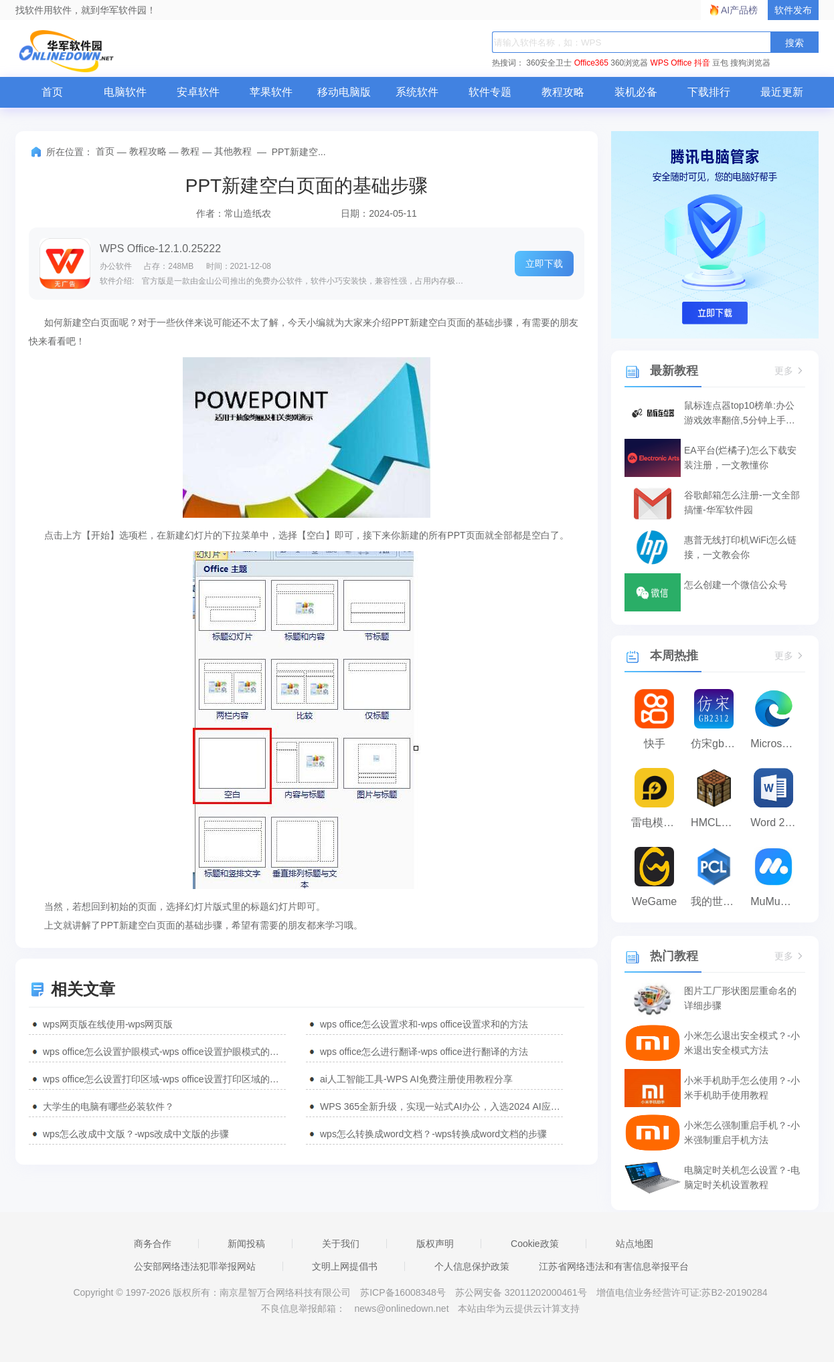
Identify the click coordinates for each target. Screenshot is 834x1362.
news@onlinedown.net (401, 1308)
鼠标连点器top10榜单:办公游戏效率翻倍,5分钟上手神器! (739, 413)
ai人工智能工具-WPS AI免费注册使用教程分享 (416, 1079)
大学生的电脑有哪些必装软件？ (108, 1106)
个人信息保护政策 (471, 1266)
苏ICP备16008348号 (403, 1292)
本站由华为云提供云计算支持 (519, 1308)
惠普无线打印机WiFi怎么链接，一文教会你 (740, 547)
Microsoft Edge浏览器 (776, 743)
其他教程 (233, 151)
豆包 (720, 63)
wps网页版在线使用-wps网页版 (108, 1024)
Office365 (591, 63)
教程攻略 (562, 92)
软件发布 (793, 10)
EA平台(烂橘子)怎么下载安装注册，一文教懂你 (740, 457)
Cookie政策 (535, 1243)
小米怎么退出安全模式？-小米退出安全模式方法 (742, 1043)
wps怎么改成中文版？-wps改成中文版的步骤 (136, 1134)
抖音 (702, 63)
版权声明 (435, 1243)
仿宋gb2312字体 (717, 743)
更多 (789, 371)
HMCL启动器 (717, 822)
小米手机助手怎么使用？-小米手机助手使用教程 (742, 1087)
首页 (52, 92)
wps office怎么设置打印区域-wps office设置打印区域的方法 (164, 1079)
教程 (190, 151)
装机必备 (635, 92)
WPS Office (671, 63)
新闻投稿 (246, 1243)
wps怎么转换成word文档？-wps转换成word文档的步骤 (433, 1134)
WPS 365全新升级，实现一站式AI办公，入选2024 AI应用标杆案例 (441, 1106)
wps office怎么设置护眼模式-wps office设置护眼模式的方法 (164, 1051)
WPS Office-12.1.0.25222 (160, 248)
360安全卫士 (549, 63)
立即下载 (544, 263)
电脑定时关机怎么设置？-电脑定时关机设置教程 (742, 1177)
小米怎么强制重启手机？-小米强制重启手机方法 (742, 1132)
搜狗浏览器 (750, 63)
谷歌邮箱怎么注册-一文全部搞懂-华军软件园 (742, 502)
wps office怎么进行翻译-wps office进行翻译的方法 (424, 1051)
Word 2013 (776, 822)
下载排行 (708, 92)
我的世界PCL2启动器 (717, 901)
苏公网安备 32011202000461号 (522, 1292)
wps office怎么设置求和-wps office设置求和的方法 (424, 1024)
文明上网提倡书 (345, 1266)
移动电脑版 (344, 92)
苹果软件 (271, 92)
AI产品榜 (739, 10)
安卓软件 (198, 92)
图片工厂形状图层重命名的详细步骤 (740, 998)
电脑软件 (125, 92)
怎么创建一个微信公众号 (735, 584)
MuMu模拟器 (776, 901)
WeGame (654, 901)
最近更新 (781, 92)
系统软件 (417, 92)
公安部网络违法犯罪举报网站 (195, 1266)
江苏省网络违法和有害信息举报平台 (614, 1266)
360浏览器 (629, 63)
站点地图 (634, 1243)
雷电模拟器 (657, 822)
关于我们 (340, 1243)
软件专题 (490, 92)
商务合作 (152, 1243)
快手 (654, 743)
